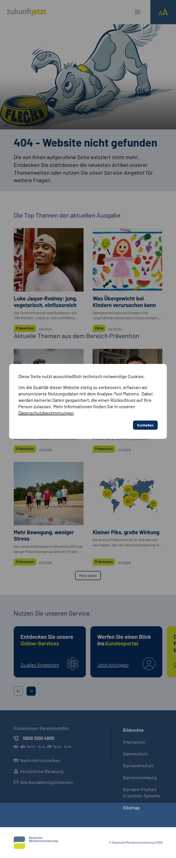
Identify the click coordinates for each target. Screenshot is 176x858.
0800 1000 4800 (34, 738)
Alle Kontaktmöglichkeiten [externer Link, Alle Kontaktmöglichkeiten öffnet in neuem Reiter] (43, 782)
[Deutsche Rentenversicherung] (36, 842)
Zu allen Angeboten (40, 664)
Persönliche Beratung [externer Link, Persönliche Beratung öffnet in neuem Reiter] (38, 771)
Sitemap (131, 807)
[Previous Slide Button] (18, 691)
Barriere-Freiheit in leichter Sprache (141, 792)
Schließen (145, 350)
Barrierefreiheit (138, 765)
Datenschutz (135, 753)
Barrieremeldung (140, 777)
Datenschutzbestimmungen (46, 338)
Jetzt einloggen (113, 664)
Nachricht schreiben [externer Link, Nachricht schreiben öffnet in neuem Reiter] (37, 760)
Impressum (134, 742)
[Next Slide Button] (31, 691)
